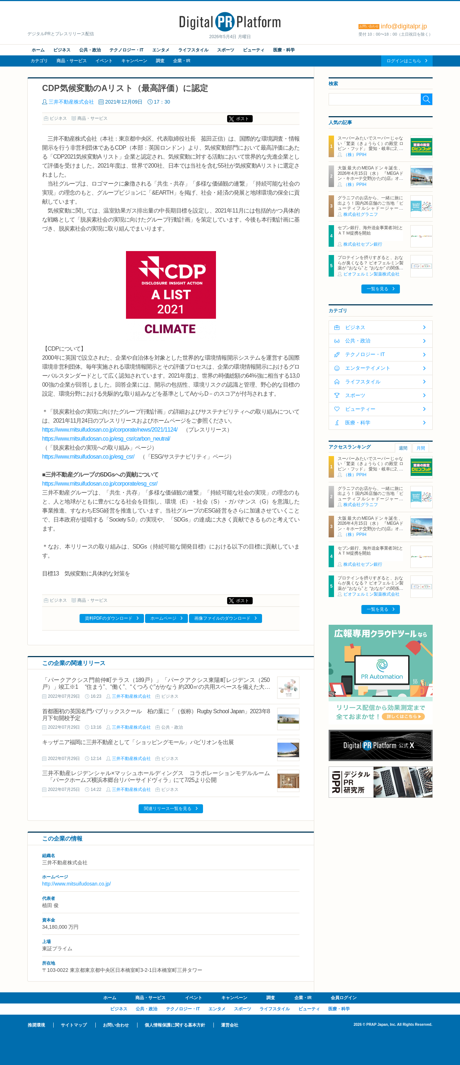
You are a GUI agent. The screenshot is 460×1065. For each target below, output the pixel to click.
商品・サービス (72, 60)
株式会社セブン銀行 (362, 244)
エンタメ (161, 50)
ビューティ (254, 50)
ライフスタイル (193, 50)
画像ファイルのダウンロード (222, 618)
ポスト (242, 118)
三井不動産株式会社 (71, 102)
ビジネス (62, 50)
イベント (104, 60)
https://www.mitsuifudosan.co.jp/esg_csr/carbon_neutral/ (106, 439)
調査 (160, 60)
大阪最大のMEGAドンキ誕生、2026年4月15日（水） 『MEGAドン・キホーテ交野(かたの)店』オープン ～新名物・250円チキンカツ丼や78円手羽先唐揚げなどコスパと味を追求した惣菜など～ (370, 180)
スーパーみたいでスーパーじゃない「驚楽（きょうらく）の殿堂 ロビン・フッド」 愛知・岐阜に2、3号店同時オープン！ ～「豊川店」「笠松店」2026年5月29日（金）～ (370, 148)
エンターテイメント (368, 368)
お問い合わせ (116, 1025)
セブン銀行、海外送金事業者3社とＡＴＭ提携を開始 (370, 230)
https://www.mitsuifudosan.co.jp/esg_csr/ (88, 457)
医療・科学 (284, 50)
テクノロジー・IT (126, 50)
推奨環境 (36, 1025)
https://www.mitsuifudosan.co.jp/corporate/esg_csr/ (99, 484)
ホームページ (163, 618)
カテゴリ (39, 60)
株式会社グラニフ (360, 214)
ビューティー (360, 409)
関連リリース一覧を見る (167, 808)
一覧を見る (377, 288)
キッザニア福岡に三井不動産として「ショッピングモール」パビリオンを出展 (138, 742)
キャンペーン (134, 60)
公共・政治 (90, 50)
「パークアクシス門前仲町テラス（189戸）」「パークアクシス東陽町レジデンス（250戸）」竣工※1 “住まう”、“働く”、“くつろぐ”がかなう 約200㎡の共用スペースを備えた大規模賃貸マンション (156, 687)
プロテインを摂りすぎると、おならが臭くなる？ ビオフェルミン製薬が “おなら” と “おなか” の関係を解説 (370, 265)
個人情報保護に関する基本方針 (175, 1025)
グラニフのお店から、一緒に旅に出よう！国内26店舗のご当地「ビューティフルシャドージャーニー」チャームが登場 (370, 205)
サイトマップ (74, 1025)
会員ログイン (344, 997)
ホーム (38, 50)
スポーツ (225, 50)
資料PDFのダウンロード (108, 618)
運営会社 (229, 1025)
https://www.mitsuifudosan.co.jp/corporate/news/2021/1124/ (109, 430)
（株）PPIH (354, 154)
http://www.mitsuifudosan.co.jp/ (76, 884)
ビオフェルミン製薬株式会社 (371, 274)
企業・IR (181, 60)
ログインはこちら (404, 60)
